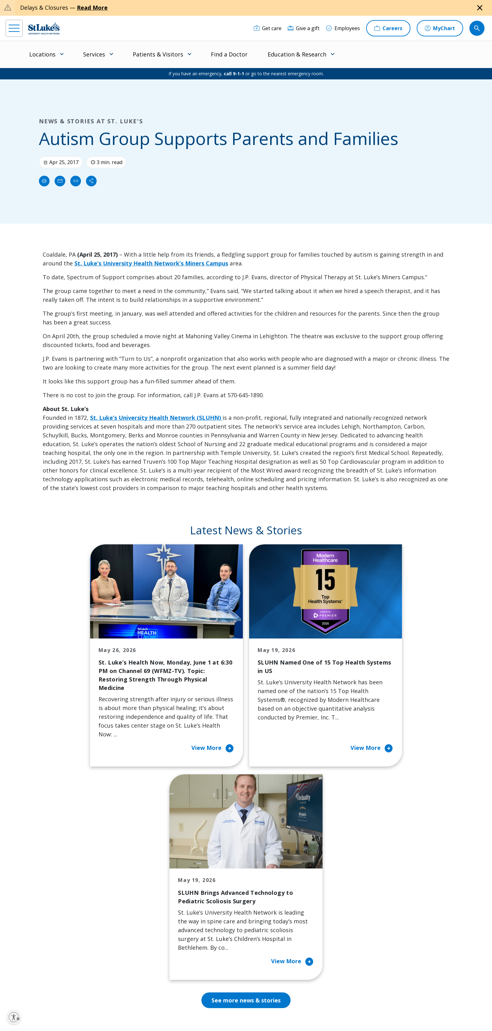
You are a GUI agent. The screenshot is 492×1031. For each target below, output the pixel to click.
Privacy (157, 1004)
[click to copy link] (75, 181)
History (268, 901)
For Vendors (152, 901)
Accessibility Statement (188, 1004)
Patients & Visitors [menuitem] (158, 54)
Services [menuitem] (94, 54)
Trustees (270, 954)
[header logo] (44, 28)
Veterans (148, 950)
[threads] (80, 992)
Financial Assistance (161, 875)
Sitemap (212, 1012)
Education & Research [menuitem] (297, 54)
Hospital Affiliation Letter (159, 919)
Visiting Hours (154, 963)
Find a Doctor (229, 54)
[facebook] (20, 991)
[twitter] (101, 991)
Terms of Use (254, 1004)
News (266, 928)
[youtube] (121, 990)
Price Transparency (161, 936)
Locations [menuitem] (42, 54)
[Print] (44, 181)
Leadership (272, 914)
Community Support (222, 897)
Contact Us (272, 875)
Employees (272, 888)
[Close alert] (479, 8)
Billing (145, 862)
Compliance (148, 1012)
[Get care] (267, 28)
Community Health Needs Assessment (221, 880)
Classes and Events (221, 862)
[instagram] (40, 991)
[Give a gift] (303, 28)
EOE (141, 1004)
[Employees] (343, 28)
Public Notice (225, 1004)
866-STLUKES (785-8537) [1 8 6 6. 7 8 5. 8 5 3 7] (67, 869)
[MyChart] (440, 28)
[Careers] (388, 28)
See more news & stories (246, 796)
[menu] (14, 28)
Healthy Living (215, 910)
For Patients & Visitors (164, 888)
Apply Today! (369, 951)
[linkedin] (60, 991)
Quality (267, 941)
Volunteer (210, 923)
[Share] (91, 181)
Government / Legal (181, 1012)
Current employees (378, 976)
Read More (92, 7)
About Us (270, 862)
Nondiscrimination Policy (293, 1004)
